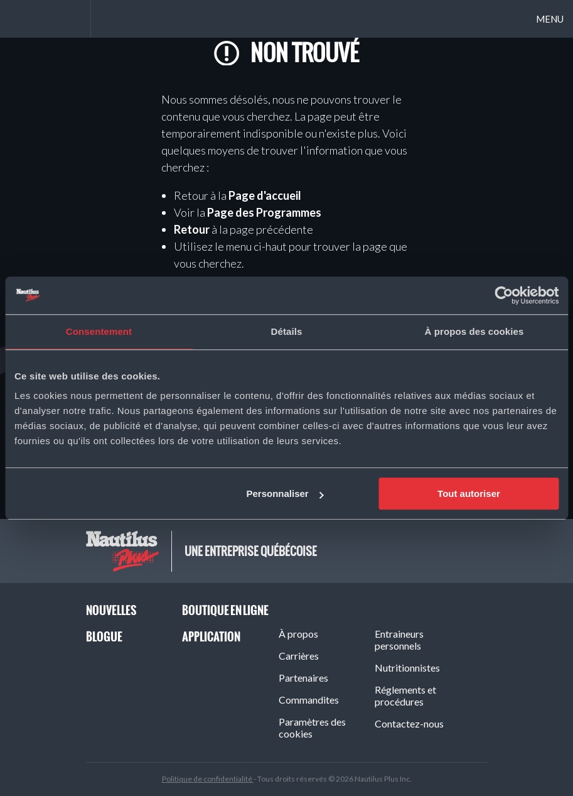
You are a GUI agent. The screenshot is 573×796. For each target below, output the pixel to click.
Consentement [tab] (99, 331)
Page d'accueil (264, 195)
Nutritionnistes (407, 667)
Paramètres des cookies (312, 727)
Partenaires (303, 678)
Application (211, 636)
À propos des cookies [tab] (474, 331)
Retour (192, 229)
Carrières (299, 656)
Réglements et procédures (405, 695)
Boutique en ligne (225, 610)
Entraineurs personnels (399, 640)
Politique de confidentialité (208, 778)
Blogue (104, 636)
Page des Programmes (264, 212)
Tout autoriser (468, 493)
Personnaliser (284, 493)
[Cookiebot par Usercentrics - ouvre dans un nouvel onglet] (504, 295)
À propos (298, 634)
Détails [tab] (287, 331)
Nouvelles (111, 610)
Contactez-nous (409, 723)
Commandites (309, 700)
